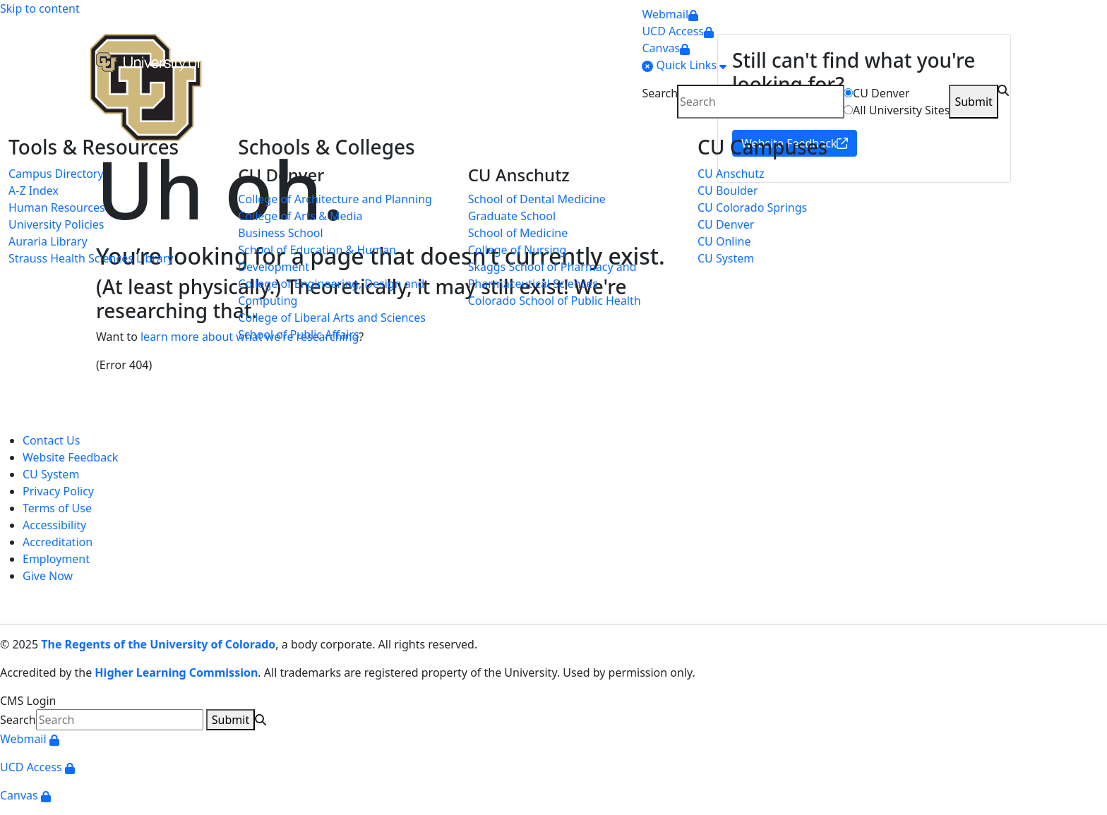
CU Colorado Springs (752, 207)
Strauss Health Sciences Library (90, 258)
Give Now (48, 576)
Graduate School (512, 216)
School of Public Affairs (298, 334)
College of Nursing (517, 250)
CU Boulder (728, 190)
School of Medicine (518, 233)
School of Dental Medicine (537, 199)
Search (660, 93)
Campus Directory (56, 173)
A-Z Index (33, 190)
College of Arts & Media (300, 216)
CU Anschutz (731, 173)
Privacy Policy (58, 491)
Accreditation (57, 542)
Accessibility (54, 525)
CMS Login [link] (28, 700)
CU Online (724, 241)
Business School (280, 233)
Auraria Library (48, 241)
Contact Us (51, 440)
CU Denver (881, 93)
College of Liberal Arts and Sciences (332, 317)
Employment (56, 559)
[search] (760, 102)
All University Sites (901, 110)
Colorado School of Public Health (554, 300)
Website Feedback (70, 457)
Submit (973, 101)
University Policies (56, 224)
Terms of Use (57, 508)
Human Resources (56, 207)
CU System (726, 258)
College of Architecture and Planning (335, 199)
